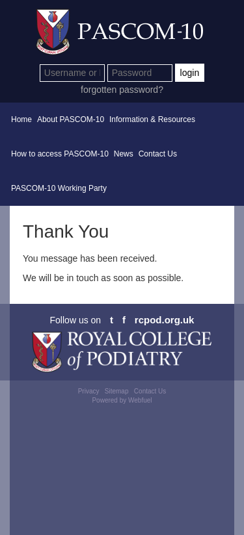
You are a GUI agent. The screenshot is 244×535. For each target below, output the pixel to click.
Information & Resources (152, 119)
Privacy (89, 391)
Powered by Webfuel (122, 400)
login (190, 73)
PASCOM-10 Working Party (59, 188)
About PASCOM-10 (70, 119)
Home (21, 119)
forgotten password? (122, 89)
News (123, 153)
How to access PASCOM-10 (60, 153)
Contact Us (158, 153)
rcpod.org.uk (165, 319)
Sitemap (117, 391)
